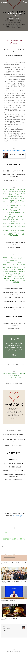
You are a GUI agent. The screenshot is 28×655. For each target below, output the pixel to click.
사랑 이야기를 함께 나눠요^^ (7, 628)
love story (4, 2)
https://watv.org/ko (17, 516)
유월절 (6, 532)
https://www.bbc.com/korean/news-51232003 (14, 150)
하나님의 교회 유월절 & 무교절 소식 (9, 538)
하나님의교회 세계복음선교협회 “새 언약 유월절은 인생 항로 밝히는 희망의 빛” (11, 535)
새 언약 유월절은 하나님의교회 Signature (9, 539)
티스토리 (14, 649)
